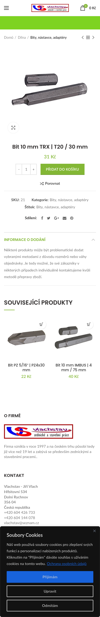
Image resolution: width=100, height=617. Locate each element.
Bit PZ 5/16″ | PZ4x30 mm (26, 367)
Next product (93, 38)
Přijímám (49, 577)
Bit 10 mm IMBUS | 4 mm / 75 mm (74, 367)
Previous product (82, 38)
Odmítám (50, 605)
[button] (41, 324)
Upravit (50, 591)
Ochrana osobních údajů (67, 563)
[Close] (94, 531)
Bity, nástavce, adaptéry (48, 37)
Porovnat (52, 183)
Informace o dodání (24, 239)
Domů (8, 37)
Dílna (22, 37)
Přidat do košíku (62, 169)
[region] (50, 571)
